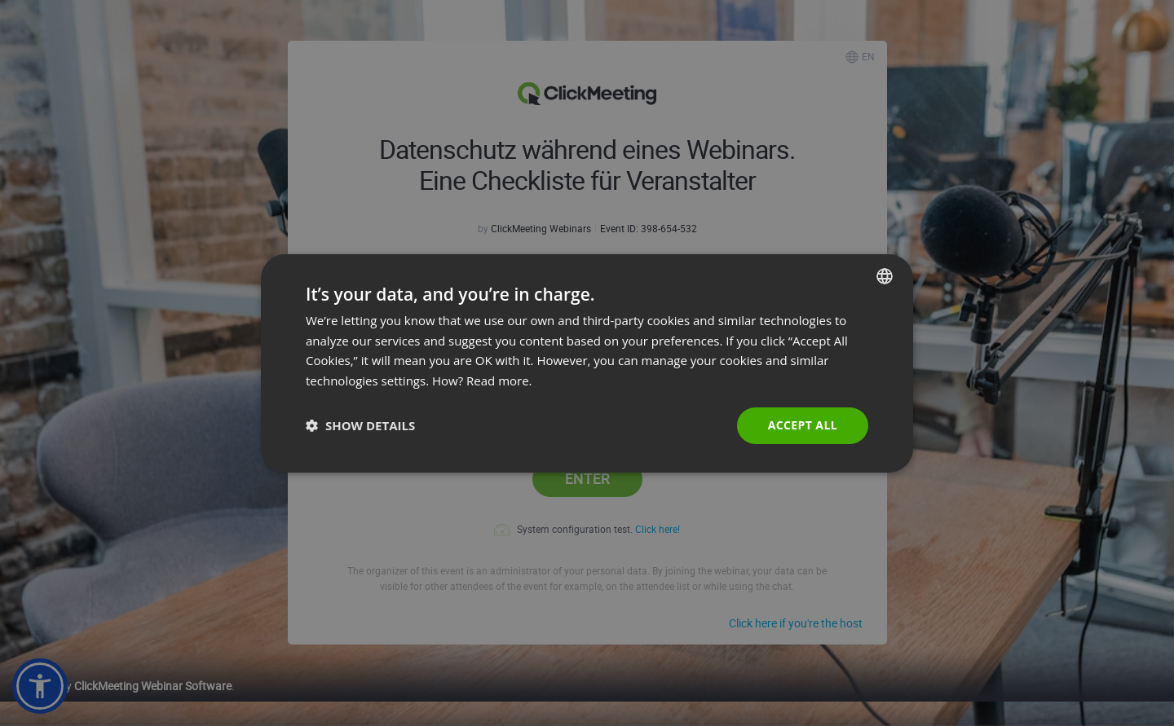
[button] (360, 425)
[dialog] (587, 362)
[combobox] (884, 275)
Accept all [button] (802, 425)
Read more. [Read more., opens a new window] (499, 380)
